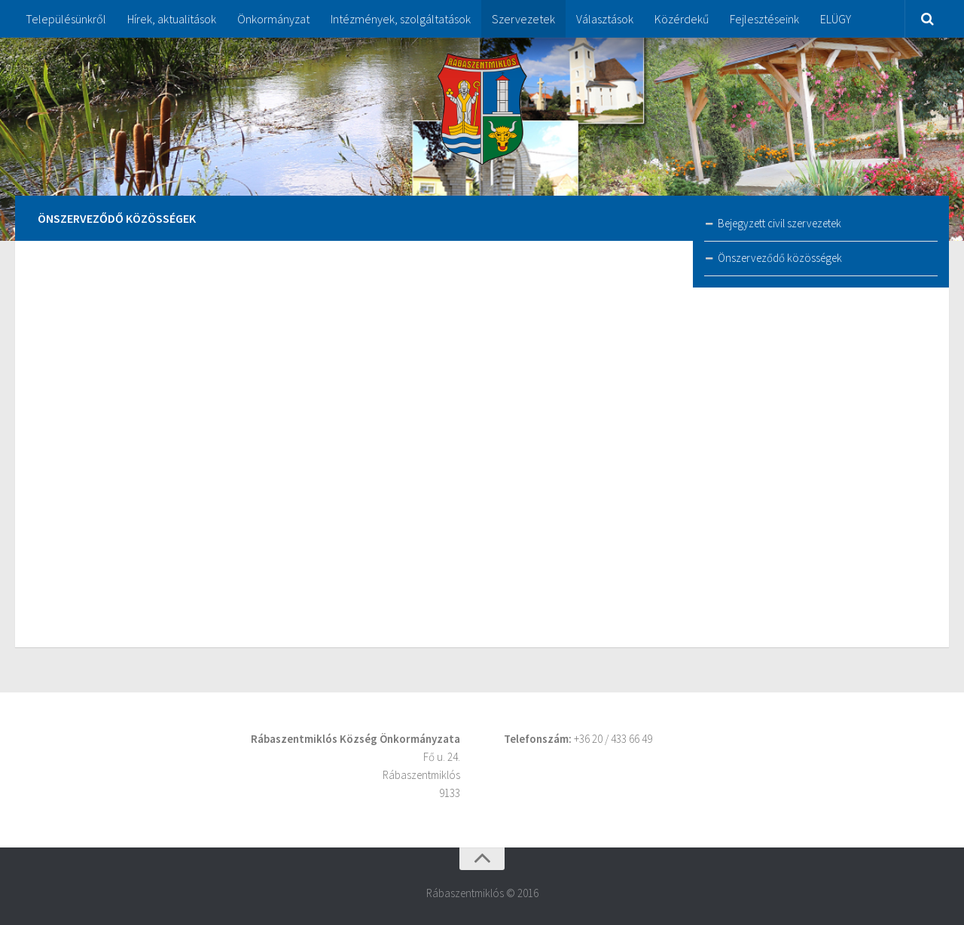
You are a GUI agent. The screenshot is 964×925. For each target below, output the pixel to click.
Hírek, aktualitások (171, 18)
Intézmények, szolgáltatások (401, 18)
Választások (604, 18)
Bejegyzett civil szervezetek (779, 223)
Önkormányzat (273, 18)
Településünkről (66, 18)
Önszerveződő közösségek (780, 258)
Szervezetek (523, 18)
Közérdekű (681, 18)
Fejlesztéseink (764, 18)
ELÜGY (835, 18)
